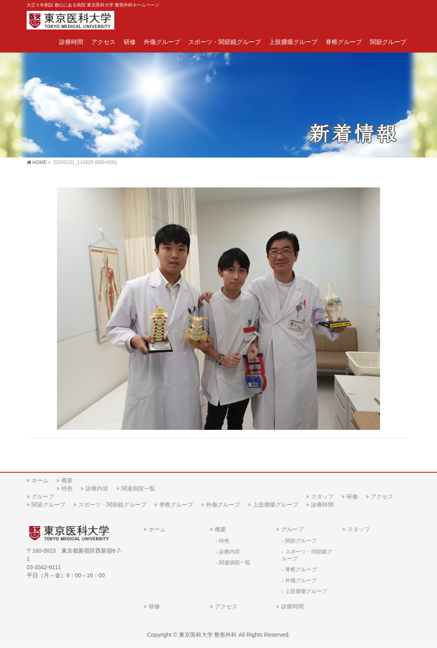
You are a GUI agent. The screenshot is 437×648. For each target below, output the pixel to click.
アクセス (382, 496)
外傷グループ (223, 504)
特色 (67, 488)
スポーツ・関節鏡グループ (112, 504)
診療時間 (322, 504)
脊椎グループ (176, 504)
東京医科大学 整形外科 (208, 634)
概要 (67, 480)
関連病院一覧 (138, 488)
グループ (43, 496)
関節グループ (48, 504)
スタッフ (322, 496)
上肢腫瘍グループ (275, 504)
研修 (352, 496)
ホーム (40, 480)
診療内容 (97, 488)
